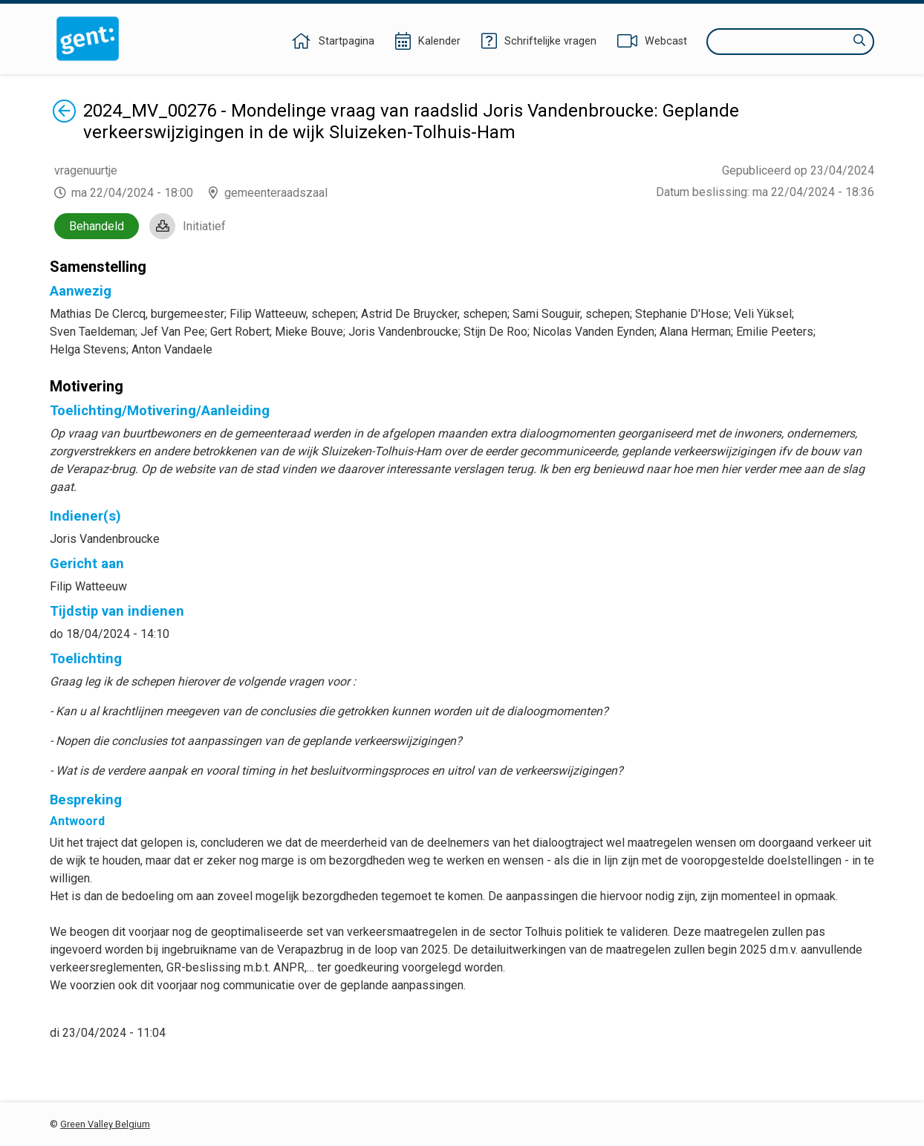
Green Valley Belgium (105, 1124)
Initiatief (204, 226)
